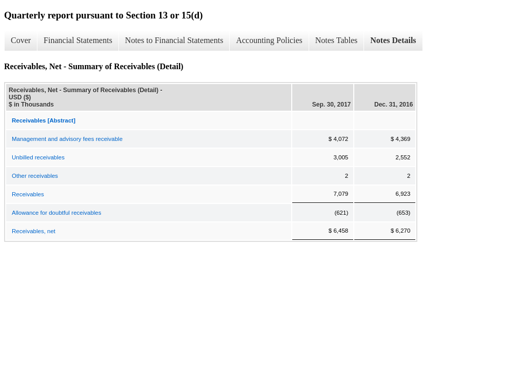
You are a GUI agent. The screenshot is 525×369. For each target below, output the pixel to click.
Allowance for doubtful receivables (57, 213)
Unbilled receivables (38, 157)
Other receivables (35, 176)
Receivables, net (33, 231)
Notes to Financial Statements (174, 40)
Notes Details (393, 40)
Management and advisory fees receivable (67, 139)
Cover (21, 40)
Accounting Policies (269, 40)
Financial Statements (78, 40)
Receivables (28, 194)
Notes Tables (336, 40)
